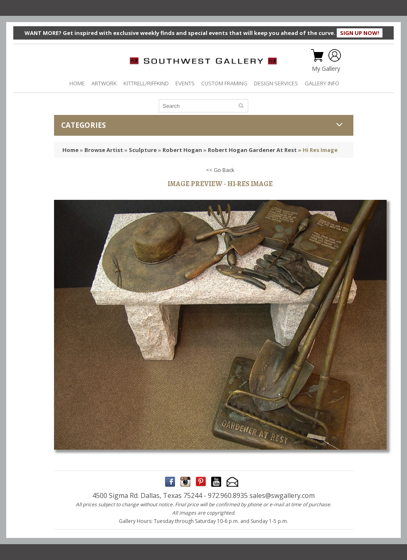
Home (70, 150)
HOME (77, 83)
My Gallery (326, 68)
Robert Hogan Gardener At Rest (252, 150)
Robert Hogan (182, 150)
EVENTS (185, 83)
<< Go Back (220, 170)
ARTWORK (104, 83)
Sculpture (143, 150)
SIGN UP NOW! (359, 33)
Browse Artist (103, 150)
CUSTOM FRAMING (224, 83)
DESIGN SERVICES (276, 83)
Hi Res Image (320, 150)
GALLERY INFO (322, 83)
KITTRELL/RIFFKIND (146, 83)
